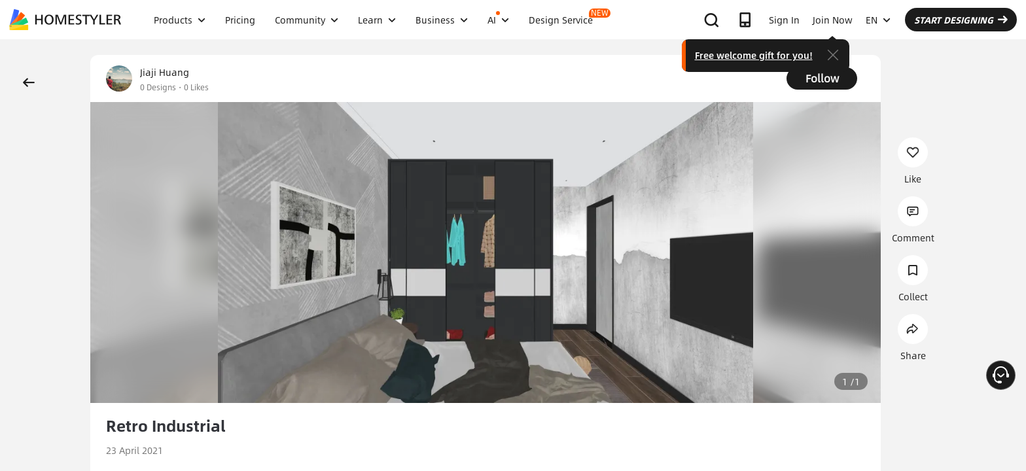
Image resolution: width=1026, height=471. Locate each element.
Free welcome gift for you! (754, 54)
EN (878, 19)
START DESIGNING (961, 19)
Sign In (784, 19)
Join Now (833, 19)
